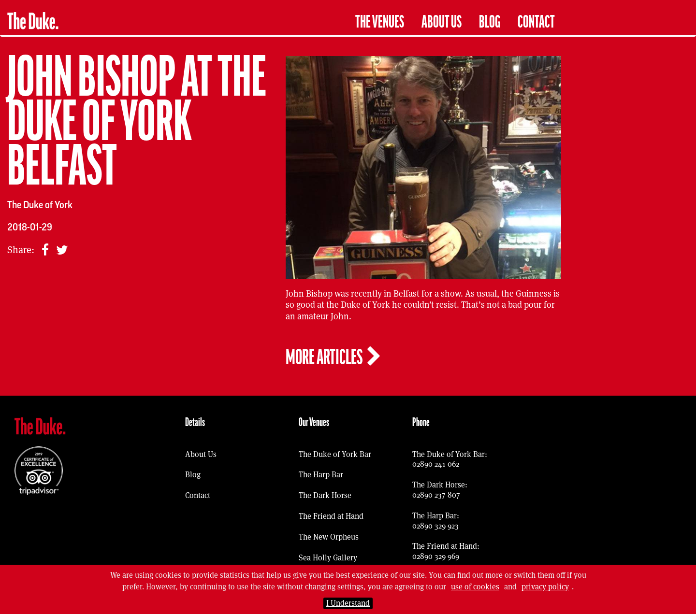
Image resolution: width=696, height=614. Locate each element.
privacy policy (545, 587)
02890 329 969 (435, 556)
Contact (536, 22)
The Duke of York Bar (335, 454)
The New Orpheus (329, 537)
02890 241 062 (435, 464)
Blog (489, 22)
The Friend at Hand (331, 516)
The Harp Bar (321, 475)
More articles (333, 357)
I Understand (348, 603)
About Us (441, 22)
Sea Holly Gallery (328, 558)
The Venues (379, 22)
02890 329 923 (435, 526)
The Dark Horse (325, 495)
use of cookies (475, 587)
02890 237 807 (436, 495)
